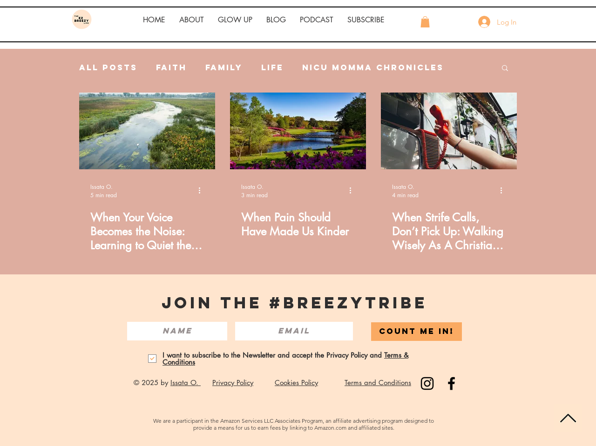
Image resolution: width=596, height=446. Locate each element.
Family (224, 67)
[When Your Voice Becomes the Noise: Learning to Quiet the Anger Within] (147, 131)
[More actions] (202, 190)
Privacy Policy (232, 382)
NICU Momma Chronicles (373, 67)
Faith (171, 67)
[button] (191, 20)
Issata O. (185, 382)
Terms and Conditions (378, 382)
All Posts (108, 67)
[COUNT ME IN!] (416, 331)
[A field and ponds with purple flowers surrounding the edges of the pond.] (298, 131)
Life (272, 67)
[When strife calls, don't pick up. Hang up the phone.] (449, 131)
